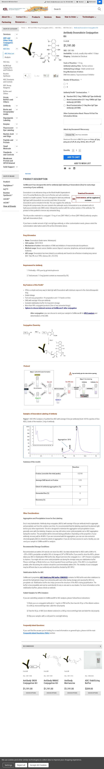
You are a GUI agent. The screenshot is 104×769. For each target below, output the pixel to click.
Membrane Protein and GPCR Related (9, 160)
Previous (99, 646)
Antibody (7, 106)
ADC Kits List (9, 53)
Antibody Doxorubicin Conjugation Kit (86, 28)
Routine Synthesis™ (8, 194)
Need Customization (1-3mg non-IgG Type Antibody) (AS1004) (82, 106)
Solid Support (8, 167)
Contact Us (22, 17)
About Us (7, 17)
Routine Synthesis (6, 75)
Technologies (89, 17)
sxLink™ (6, 202)
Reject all (21, 765)
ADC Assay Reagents (7, 86)
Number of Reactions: (73, 80)
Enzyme (6, 124)
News (58, 17)
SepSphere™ (8, 185)
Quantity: (67, 150)
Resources (21, 22)
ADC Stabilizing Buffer (92, 681)
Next (101, 646)
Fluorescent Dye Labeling (8, 129)
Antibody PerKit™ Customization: (76, 92)
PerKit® (6, 182)
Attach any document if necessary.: (77, 129)
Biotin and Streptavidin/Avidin (8, 111)
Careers (34, 22)
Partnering (6, 22)
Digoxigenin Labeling (8, 119)
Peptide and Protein (8, 141)
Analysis (8, 57)
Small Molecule (7, 147)
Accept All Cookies (38, 765)
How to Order (71, 17)
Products (36, 17)
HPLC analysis (89, 313)
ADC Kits (6, 49)
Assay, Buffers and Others (8, 99)
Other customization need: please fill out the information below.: (81, 114)
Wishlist (79, 2)
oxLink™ (6, 199)
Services (48, 17)
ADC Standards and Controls (8, 81)
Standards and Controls (8, 153)
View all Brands (9, 206)
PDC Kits (6, 62)
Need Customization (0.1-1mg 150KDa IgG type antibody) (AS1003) (84, 101)
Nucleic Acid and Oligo (8, 135)
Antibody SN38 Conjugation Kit (30, 681)
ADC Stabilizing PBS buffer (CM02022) (54, 577)
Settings (8, 765)
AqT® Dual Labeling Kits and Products (8, 68)
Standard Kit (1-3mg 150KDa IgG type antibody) (84, 96)
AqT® (5, 189)
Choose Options (31, 693)
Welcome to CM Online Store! (9, 1)
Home (23, 28)
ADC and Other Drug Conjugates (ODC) (8, 41)
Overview (28, 174)
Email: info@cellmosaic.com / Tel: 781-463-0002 (58, 2)
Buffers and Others (7, 92)
